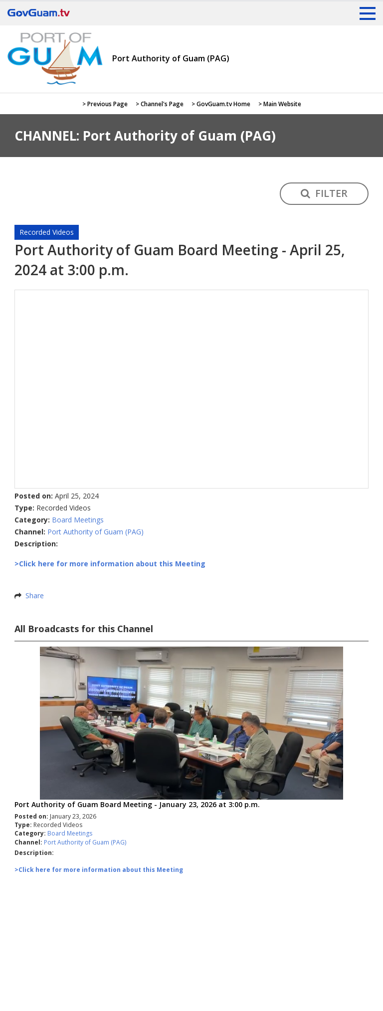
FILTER (324, 193)
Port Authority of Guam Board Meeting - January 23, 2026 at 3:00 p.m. (137, 804)
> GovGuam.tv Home (221, 104)
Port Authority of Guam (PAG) (95, 531)
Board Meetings (78, 519)
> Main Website (279, 104)
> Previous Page (105, 104)
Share (34, 595)
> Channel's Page (160, 104)
